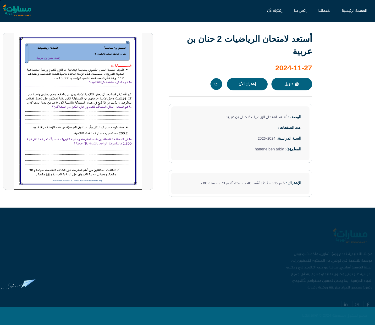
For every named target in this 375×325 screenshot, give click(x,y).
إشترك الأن (274, 11)
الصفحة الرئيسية (354, 11)
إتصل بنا (300, 11)
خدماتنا (324, 11)
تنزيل (291, 84)
